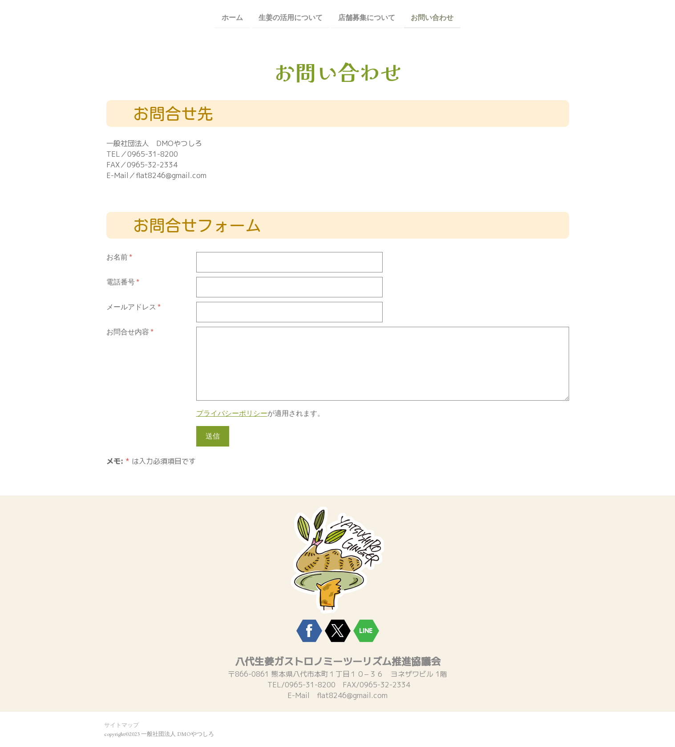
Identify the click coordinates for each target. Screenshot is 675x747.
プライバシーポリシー (231, 413)
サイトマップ (121, 725)
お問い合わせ (432, 17)
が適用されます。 (260, 413)
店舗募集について (366, 17)
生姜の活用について (291, 17)
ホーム (232, 17)
